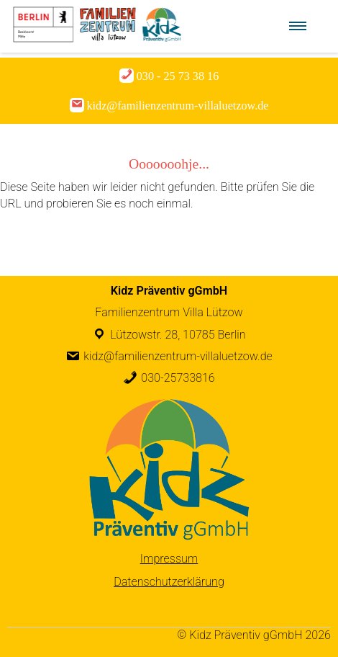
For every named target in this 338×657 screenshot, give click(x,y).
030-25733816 (178, 378)
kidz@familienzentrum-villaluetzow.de (178, 356)
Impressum (169, 559)
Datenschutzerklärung (169, 582)
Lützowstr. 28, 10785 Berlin (177, 334)
